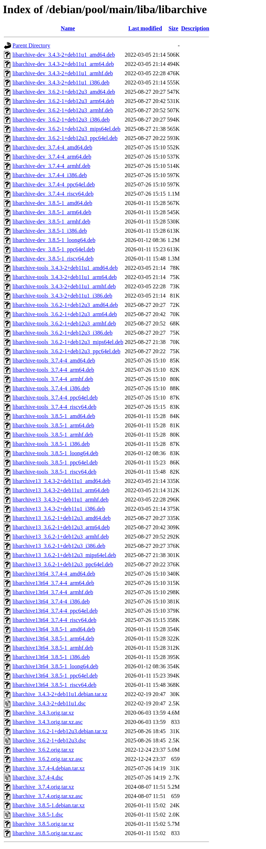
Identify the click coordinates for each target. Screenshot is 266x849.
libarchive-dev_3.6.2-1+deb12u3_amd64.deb (63, 92)
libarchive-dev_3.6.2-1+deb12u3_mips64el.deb (66, 129)
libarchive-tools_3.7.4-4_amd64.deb (53, 360)
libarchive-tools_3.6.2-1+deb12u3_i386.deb (62, 333)
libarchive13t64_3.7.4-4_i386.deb (51, 601)
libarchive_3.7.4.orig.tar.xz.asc (47, 796)
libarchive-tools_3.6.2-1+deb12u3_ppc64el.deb (66, 351)
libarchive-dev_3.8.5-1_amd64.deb (52, 203)
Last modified (145, 28)
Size (174, 28)
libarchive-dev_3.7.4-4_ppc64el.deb (53, 184)
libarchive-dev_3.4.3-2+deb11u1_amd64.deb (63, 55)
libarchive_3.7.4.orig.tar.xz (43, 787)
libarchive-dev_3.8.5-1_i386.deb (49, 231)
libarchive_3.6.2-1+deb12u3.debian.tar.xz (59, 731)
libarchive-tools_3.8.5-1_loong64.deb (55, 453)
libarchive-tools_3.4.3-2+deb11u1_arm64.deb (64, 277)
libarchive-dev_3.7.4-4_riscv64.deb (53, 194)
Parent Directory (31, 45)
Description (195, 28)
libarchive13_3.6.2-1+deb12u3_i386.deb (58, 546)
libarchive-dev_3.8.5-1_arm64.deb (51, 212)
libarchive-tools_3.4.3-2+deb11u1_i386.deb (62, 296)
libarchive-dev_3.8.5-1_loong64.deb (53, 240)
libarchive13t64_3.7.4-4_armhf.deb (52, 592)
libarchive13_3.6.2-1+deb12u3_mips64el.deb (64, 555)
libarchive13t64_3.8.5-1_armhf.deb (52, 648)
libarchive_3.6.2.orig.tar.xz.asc (47, 759)
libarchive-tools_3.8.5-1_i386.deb (51, 444)
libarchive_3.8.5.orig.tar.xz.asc (47, 833)
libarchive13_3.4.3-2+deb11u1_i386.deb (58, 509)
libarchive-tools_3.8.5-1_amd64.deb (53, 416)
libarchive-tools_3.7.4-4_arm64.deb (53, 370)
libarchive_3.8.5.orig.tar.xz (43, 824)
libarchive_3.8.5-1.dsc (37, 815)
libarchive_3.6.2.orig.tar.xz (43, 750)
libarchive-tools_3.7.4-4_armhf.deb (52, 379)
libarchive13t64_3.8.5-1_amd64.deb (53, 629)
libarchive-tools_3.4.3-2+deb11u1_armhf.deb (64, 286)
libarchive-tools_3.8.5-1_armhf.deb (52, 435)
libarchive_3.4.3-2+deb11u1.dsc (49, 703)
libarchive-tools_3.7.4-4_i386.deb (51, 388)
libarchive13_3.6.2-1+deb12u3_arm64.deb (61, 527)
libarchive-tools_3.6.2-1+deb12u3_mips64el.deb (67, 342)
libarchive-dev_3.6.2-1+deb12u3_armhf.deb (62, 110)
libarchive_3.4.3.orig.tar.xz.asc (47, 722)
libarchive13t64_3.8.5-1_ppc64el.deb (55, 676)
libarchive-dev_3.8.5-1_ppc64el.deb (53, 249)
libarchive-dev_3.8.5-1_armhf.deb (51, 221)
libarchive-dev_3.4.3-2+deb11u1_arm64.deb (63, 64)
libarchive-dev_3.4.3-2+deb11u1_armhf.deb (62, 73)
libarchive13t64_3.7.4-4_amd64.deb (53, 574)
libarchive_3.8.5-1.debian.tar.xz (48, 805)
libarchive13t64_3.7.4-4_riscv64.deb (54, 620)
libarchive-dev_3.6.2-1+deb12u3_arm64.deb (63, 101)
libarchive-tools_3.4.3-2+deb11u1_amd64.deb (65, 268)
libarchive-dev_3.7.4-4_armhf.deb (51, 166)
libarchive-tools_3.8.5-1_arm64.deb (53, 425)
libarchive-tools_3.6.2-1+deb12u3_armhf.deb (64, 323)
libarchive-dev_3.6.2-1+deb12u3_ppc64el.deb (65, 138)
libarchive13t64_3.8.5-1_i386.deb (51, 657)
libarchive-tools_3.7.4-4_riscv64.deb (54, 407)
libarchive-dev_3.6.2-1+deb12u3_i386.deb (61, 120)
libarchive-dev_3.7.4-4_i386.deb (49, 175)
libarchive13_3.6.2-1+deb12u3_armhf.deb (60, 537)
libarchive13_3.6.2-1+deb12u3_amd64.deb (61, 518)
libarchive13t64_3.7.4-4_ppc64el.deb (55, 611)
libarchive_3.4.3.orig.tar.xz (43, 713)
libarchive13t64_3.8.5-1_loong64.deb (55, 666)
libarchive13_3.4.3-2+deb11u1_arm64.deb (61, 490)
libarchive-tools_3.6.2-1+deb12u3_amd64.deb (65, 305)
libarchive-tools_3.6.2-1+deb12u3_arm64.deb (64, 314)
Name (68, 28)
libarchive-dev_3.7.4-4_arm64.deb (51, 157)
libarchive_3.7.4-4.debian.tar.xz (48, 768)
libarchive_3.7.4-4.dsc (37, 778)
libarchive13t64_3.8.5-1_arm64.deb (53, 639)
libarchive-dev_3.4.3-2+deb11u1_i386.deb (61, 82)
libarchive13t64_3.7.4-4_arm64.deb (53, 583)
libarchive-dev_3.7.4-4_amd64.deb (52, 147)
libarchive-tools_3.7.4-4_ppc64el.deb (55, 398)
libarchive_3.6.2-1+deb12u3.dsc (49, 740)
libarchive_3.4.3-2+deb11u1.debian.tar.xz (59, 694)
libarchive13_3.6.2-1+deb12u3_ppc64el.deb (62, 564)
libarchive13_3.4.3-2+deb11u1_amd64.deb (61, 481)
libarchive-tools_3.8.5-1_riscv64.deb (54, 472)
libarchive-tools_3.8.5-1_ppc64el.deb (55, 462)
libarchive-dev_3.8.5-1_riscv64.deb (53, 259)
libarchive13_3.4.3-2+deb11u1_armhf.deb (60, 499)
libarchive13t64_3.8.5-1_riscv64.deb (54, 685)
